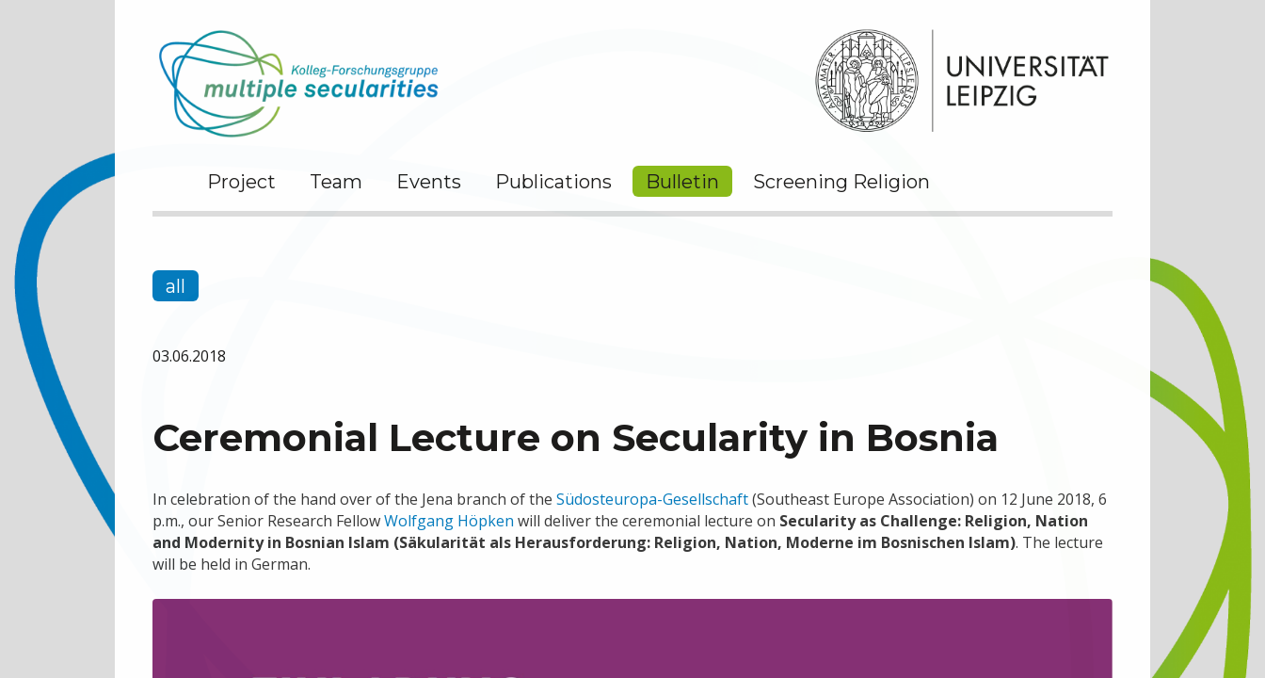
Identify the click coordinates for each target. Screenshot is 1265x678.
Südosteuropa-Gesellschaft (652, 499)
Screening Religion (841, 181)
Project (241, 181)
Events (428, 181)
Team (336, 181)
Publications (553, 181)
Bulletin (682, 181)
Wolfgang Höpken (449, 520)
